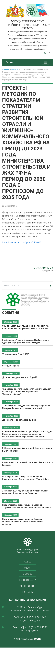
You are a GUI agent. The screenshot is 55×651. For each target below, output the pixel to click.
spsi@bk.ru (47, 270)
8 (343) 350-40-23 (38, 627)
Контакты (27, 592)
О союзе (27, 574)
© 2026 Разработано (23, 639)
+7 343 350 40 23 (42, 267)
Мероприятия (27, 586)
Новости (14, 69)
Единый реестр (27, 580)
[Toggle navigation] (45, 62)
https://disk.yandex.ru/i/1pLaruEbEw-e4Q (22, 242)
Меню (10, 62)
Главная (5, 69)
